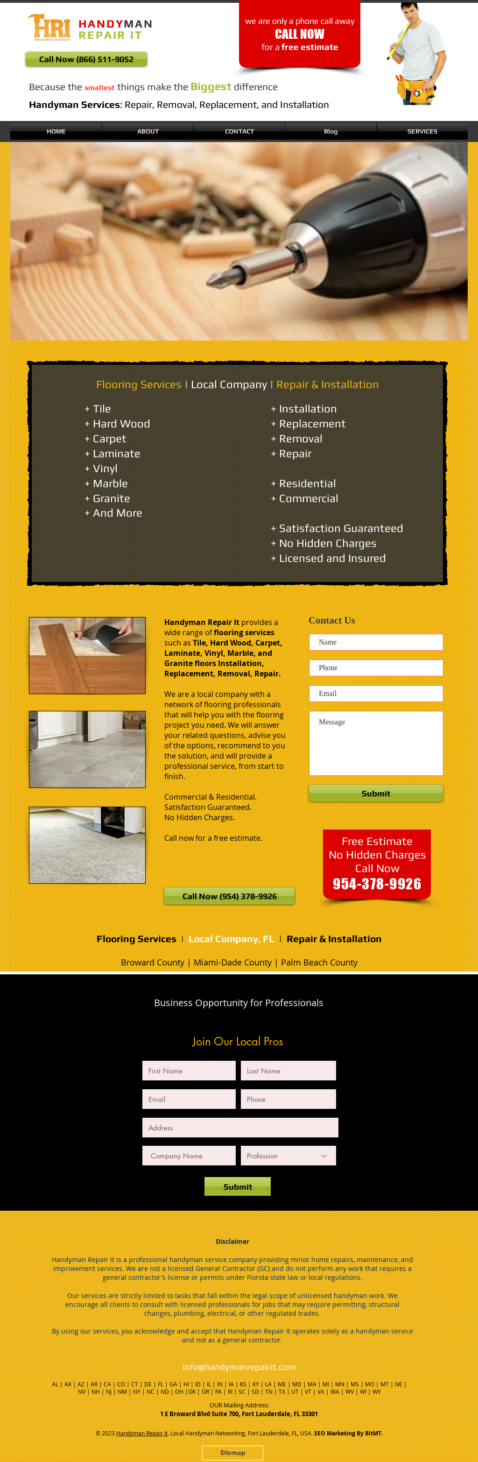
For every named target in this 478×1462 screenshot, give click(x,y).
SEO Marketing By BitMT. (348, 1433)
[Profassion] (288, 1155)
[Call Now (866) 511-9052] (86, 59)
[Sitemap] (233, 1453)
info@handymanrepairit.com (239, 1367)
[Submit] (237, 1186)
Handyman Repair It (142, 1433)
